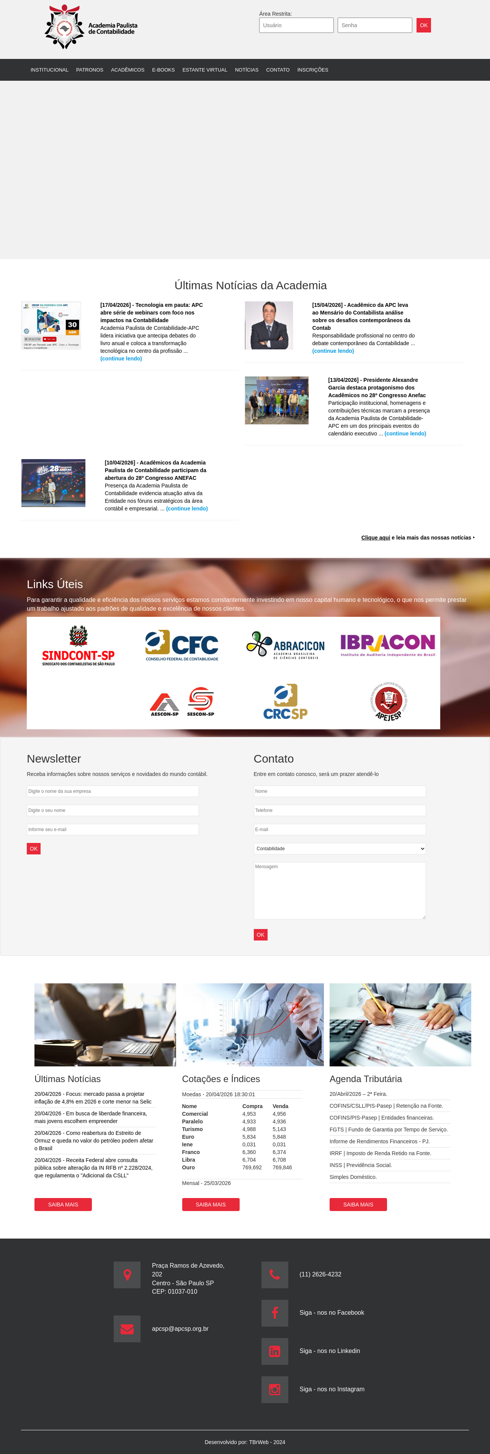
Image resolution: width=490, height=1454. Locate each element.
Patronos (89, 70)
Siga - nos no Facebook (332, 1312)
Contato (277, 70)
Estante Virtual (205, 70)
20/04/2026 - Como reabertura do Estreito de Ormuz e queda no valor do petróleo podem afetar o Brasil (94, 1140)
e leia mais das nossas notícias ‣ (418, 538)
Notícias (246, 70)
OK (261, 935)
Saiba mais (63, 1204)
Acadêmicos (127, 70)
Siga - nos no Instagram (332, 1389)
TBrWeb (259, 1442)
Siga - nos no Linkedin (330, 1351)
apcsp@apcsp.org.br (180, 1328)
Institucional (50, 70)
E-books (163, 70)
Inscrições (312, 70)
